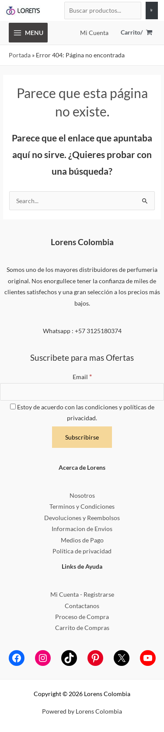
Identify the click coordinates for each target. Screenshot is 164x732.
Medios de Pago (82, 540)
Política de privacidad (82, 551)
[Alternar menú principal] (28, 32)
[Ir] (152, 10)
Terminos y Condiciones (82, 506)
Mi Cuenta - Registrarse (82, 594)
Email (82, 376)
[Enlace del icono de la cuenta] (94, 32)
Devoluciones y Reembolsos (82, 517)
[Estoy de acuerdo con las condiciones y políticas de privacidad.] (13, 406)
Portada (20, 55)
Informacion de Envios (82, 528)
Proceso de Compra (82, 616)
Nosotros (82, 495)
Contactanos (82, 605)
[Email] (82, 392)
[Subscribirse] (82, 437)
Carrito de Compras (82, 627)
